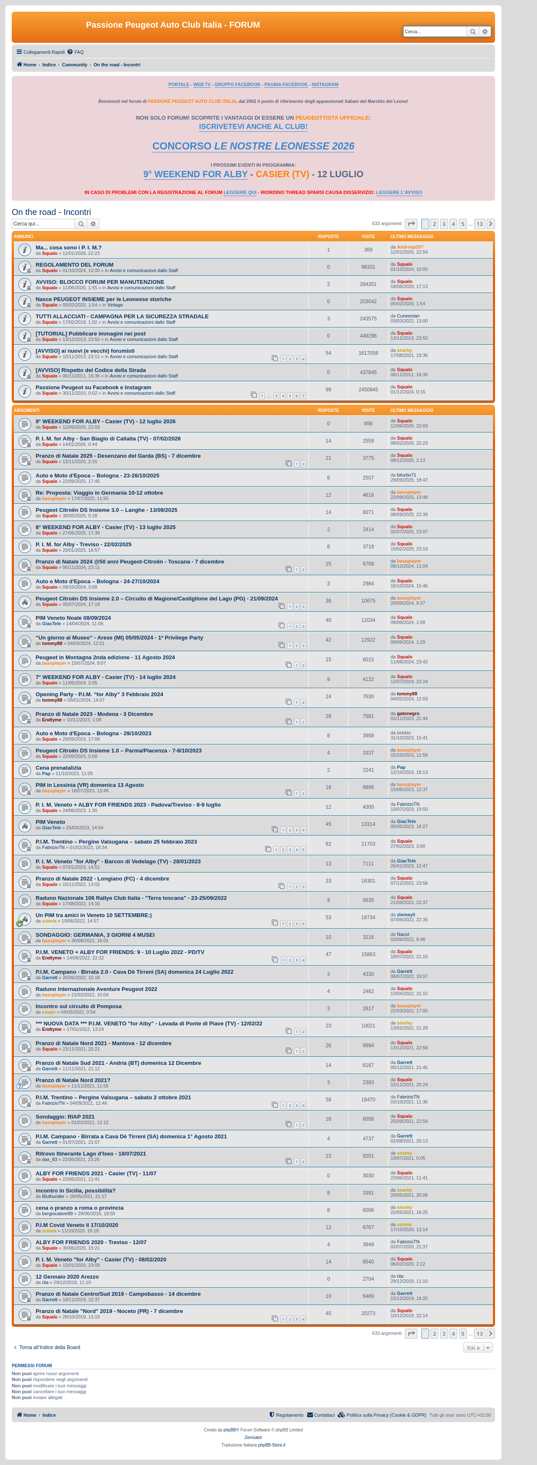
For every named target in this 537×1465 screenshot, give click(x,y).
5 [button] (462, 224)
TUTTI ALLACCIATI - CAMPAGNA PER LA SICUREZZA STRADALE (122, 316)
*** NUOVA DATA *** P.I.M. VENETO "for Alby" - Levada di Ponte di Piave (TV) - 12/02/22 (149, 1023)
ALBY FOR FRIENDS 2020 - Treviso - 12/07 (91, 1242)
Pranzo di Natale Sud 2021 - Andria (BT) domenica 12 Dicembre (118, 1063)
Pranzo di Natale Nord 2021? (73, 1080)
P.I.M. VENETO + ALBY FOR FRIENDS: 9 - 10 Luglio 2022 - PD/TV (120, 952)
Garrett (49, 977)
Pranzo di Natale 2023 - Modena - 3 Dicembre (94, 714)
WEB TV (202, 84)
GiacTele (51, 623)
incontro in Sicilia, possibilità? (76, 1190)
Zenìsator (253, 1437)
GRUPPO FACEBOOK (238, 84)
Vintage (115, 304)
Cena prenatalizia (58, 768)
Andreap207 (410, 246)
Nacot (403, 934)
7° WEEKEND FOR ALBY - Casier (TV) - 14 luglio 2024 (106, 677)
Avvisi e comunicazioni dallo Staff (144, 270)
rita (45, 1282)
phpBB (230, 1430)
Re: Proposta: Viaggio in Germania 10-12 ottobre (99, 493)
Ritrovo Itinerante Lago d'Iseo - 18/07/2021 (91, 1154)
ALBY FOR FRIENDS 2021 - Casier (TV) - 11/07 (96, 1173)
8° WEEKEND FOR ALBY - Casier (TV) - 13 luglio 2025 (106, 527)
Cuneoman (408, 315)
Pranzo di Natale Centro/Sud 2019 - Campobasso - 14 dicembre (118, 1294)
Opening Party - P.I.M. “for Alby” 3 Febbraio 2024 (99, 694)
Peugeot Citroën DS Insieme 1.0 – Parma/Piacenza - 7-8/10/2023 (119, 750)
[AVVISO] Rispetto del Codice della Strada (91, 370)
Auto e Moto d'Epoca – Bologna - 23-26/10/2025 (97, 475)
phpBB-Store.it (271, 1445)
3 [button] (444, 224)
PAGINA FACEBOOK (286, 84)
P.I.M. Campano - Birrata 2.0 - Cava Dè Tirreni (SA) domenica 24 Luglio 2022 (134, 972)
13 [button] (480, 224)
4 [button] (453, 224)
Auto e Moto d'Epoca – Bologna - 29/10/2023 (93, 733)
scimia (49, 920)
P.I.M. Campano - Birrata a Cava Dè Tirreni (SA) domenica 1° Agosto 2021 (131, 1136)
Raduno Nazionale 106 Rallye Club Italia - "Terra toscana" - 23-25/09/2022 (131, 898)
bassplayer (54, 498)
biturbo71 (406, 474)
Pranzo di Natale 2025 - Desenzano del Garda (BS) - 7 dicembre (118, 456)
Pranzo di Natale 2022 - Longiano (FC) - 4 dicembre (102, 878)
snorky (404, 350)
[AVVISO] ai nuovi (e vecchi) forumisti (85, 351)
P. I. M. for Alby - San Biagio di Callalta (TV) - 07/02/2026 (108, 438)
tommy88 (52, 643)
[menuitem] (75, 52)
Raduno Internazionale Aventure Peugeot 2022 (96, 989)
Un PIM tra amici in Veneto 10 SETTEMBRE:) (94, 915)
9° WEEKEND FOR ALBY (195, 174)
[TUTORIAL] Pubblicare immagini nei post (91, 333)
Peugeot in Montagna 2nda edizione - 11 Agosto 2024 (105, 657)
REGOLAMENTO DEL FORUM (75, 265)
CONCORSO (253, 146)
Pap (46, 773)
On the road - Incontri (51, 212)
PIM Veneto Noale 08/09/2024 (73, 618)
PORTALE (178, 84)
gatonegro (408, 713)
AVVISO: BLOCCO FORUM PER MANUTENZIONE (100, 282)
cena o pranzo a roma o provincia (80, 1208)
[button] (411, 224)
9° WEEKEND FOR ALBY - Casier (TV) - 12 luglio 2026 (106, 421)
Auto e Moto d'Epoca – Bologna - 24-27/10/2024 (97, 581)
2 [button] (434, 224)
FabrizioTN (408, 804)
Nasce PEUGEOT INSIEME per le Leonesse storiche (103, 299)
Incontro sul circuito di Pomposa (79, 1006)
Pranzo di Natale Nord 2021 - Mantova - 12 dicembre (104, 1043)
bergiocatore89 (57, 1213)
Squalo (49, 253)
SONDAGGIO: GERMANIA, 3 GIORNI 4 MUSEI (95, 935)
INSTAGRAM (325, 84)
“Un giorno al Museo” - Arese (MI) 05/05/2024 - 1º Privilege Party (119, 637)
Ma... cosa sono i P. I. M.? (69, 247)
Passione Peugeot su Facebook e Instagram (93, 387)
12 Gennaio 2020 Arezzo (67, 1277)
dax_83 (49, 1159)
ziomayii (406, 914)
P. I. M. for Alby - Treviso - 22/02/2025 (84, 544)
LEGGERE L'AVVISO (399, 192)
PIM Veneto (50, 822)
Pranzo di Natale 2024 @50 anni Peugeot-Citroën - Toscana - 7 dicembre (130, 561)
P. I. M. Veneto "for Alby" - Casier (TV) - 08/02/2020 (101, 1259)
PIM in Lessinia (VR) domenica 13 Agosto (90, 785)
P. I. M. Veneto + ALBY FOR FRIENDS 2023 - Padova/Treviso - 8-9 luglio (128, 805)
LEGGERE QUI (240, 192)
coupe (48, 1011)
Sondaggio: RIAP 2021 (65, 1117)
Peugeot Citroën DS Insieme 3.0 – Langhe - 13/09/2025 (106, 510)
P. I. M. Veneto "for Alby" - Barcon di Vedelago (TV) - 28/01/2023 (118, 861)
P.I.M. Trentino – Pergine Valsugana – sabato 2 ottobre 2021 (113, 1097)
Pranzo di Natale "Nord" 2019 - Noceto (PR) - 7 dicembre (109, 1311)
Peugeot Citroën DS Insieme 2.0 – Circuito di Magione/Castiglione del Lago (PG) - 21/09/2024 (157, 598)
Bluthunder (53, 1196)
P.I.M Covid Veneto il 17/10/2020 (77, 1225)
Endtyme (51, 719)
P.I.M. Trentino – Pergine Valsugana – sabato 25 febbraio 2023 (116, 842)
